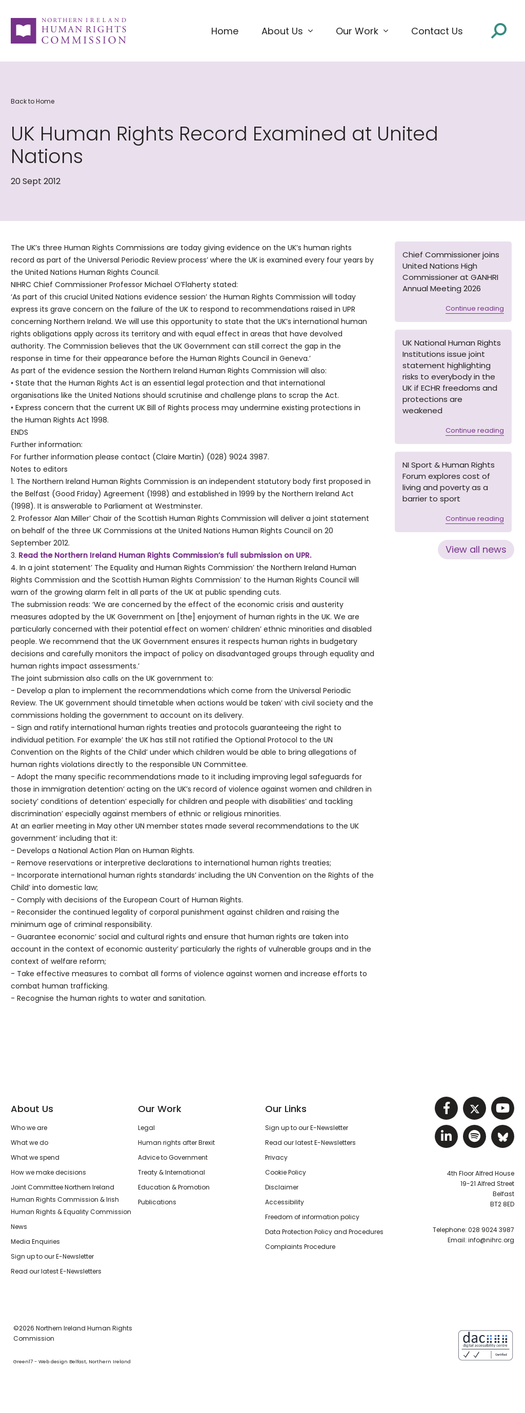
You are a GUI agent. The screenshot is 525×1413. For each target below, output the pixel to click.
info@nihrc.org (491, 1240)
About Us (32, 1108)
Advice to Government (173, 1157)
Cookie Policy (285, 1172)
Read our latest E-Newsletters (56, 1271)
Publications (157, 1202)
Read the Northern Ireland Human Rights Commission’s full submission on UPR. (164, 555)
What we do (29, 1142)
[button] (287, 31)
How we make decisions (48, 1172)
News (19, 1226)
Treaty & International (171, 1172)
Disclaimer (281, 1187)
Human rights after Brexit (176, 1142)
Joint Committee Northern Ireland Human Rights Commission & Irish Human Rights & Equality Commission (71, 1199)
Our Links (286, 1108)
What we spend (35, 1157)
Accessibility (284, 1202)
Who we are (29, 1127)
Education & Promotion (174, 1187)
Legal (146, 1127)
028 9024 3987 (491, 1229)
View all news (476, 549)
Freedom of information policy (312, 1217)
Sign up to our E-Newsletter (52, 1256)
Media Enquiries (35, 1241)
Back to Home (32, 101)
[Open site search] (498, 30)
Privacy (276, 1157)
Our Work (159, 1108)
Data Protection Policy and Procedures (324, 1231)
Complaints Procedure (300, 1246)
